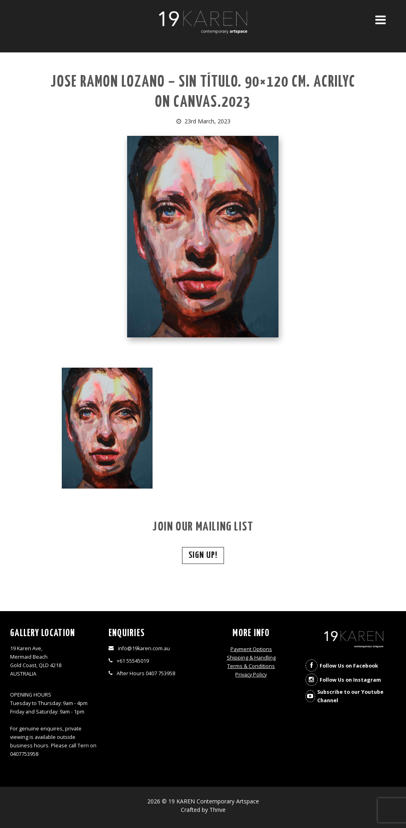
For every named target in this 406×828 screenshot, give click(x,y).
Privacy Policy (251, 674)
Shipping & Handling (251, 657)
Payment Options (251, 649)
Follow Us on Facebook (349, 665)
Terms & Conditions (251, 666)
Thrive (217, 809)
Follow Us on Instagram (350, 679)
